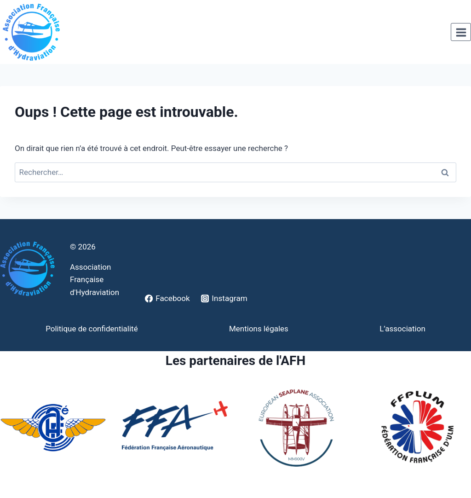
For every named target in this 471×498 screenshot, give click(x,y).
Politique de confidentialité (92, 328)
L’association (402, 328)
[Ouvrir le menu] (461, 32)
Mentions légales (258, 328)
